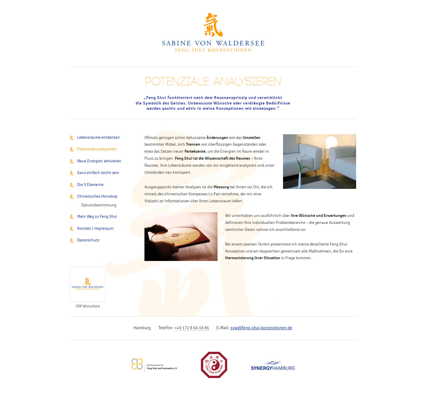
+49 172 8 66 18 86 (191, 327)
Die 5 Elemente (90, 184)
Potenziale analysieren (97, 149)
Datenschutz (88, 240)
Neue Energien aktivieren (99, 161)
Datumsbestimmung (98, 205)
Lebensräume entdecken (98, 137)
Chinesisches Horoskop (97, 196)
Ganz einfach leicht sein (98, 172)
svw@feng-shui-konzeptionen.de (261, 327)
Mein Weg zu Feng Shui (97, 216)
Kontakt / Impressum (95, 228)
